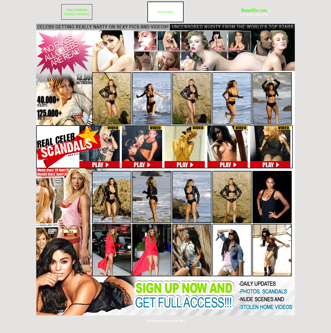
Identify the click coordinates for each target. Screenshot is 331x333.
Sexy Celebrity (76, 10)
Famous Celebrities (77, 14)
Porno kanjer (165, 12)
